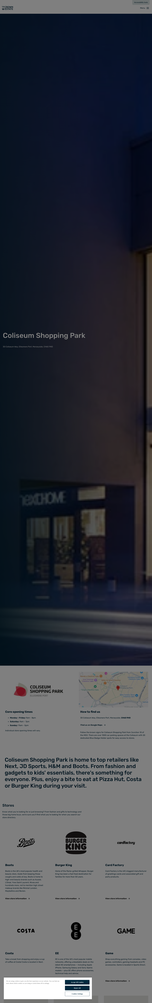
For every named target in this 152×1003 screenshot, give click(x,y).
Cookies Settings (77, 994)
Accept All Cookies (77, 982)
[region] (48, 988)
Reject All (77, 988)
